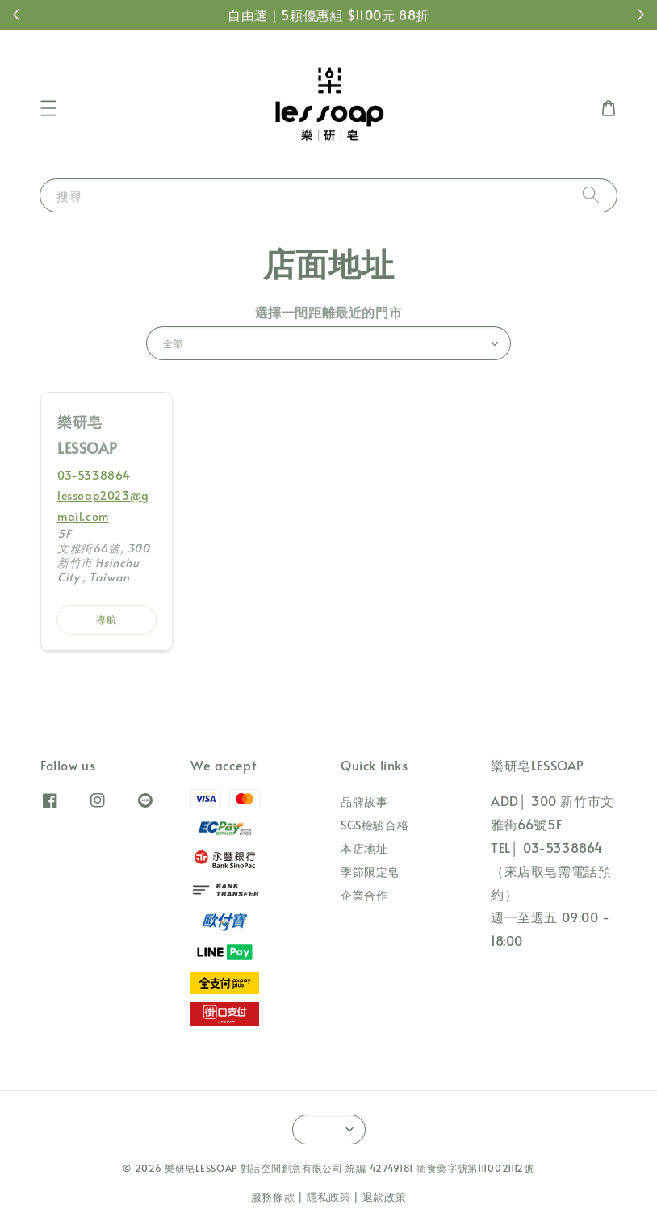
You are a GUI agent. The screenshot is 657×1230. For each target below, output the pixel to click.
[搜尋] (591, 195)
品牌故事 (364, 802)
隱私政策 (329, 1197)
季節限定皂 (370, 871)
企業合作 (364, 895)
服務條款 (273, 1197)
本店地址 (364, 848)
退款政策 (384, 1197)
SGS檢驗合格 (374, 825)
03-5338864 (94, 475)
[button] (48, 108)
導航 (106, 619)
